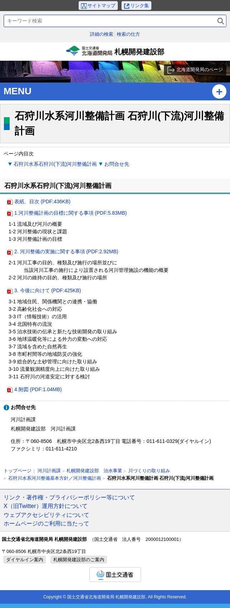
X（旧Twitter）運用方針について (46, 506)
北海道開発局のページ (199, 69)
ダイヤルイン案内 (24, 559)
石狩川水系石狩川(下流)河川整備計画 (55, 164)
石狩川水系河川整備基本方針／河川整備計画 (54, 478)
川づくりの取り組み (149, 470)
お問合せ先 (116, 164)
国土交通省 (115, 574)
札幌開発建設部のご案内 (78, 559)
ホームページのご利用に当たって (46, 523)
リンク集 (139, 5)
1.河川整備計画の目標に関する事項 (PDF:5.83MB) (70, 213)
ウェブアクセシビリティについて (46, 515)
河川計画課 (49, 470)
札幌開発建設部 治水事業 (94, 470)
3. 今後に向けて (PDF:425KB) (47, 290)
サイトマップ (101, 5)
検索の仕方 (128, 34)
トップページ (17, 470)
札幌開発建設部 (115, 53)
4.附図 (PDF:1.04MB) (38, 389)
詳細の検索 (101, 34)
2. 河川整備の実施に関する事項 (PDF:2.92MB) (66, 251)
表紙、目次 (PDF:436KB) (42, 201)
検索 (220, 21)
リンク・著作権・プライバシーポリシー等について (69, 497)
